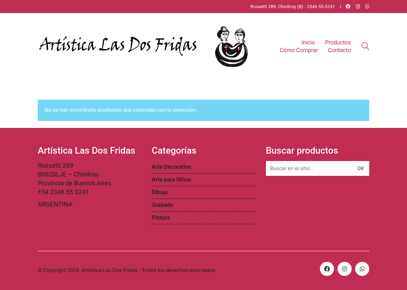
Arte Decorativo (171, 166)
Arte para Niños (171, 179)
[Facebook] (327, 269)
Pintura (161, 217)
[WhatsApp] (362, 269)
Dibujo (160, 192)
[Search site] (365, 47)
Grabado (162, 205)
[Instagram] (345, 269)
